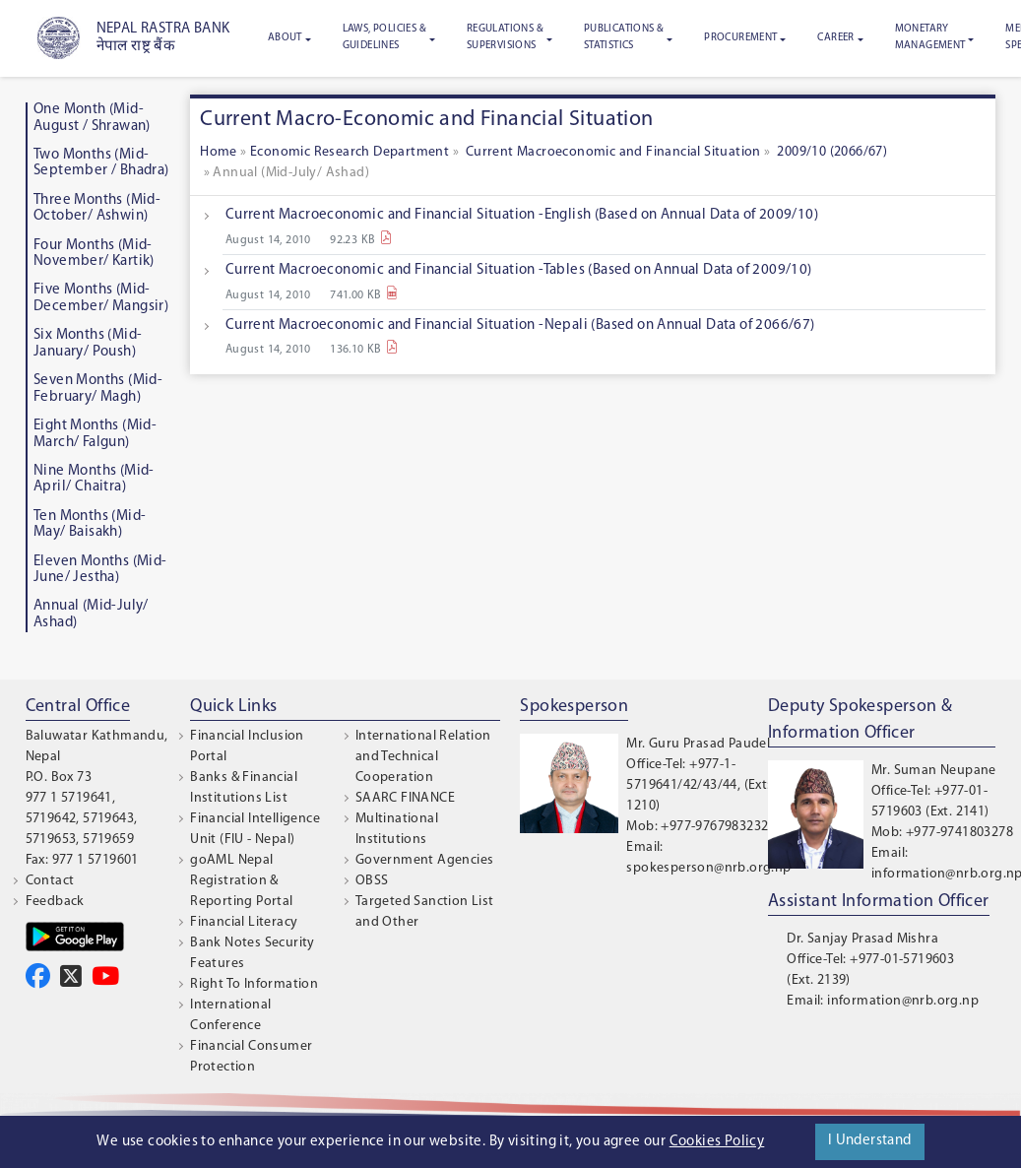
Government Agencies (424, 860)
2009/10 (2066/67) (832, 152)
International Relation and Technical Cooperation (423, 757)
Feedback (55, 901)
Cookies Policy (717, 1142)
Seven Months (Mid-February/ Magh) (97, 389)
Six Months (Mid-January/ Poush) (87, 343)
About (285, 37)
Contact (50, 881)
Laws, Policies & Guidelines (384, 37)
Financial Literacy (243, 922)
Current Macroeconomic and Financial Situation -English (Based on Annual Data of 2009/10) (521, 215)
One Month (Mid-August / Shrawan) (92, 118)
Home (220, 152)
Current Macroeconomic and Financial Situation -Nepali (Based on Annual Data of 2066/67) (520, 325)
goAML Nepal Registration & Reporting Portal (241, 881)
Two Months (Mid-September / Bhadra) (101, 163)
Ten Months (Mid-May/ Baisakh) (89, 525)
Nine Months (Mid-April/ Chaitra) (94, 479)
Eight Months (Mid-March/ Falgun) (95, 434)
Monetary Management (930, 37)
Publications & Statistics (624, 37)
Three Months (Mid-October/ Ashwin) (96, 209)
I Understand (870, 1141)
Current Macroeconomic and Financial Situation (611, 152)
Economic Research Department (349, 152)
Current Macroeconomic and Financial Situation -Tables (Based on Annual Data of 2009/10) (518, 270)
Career (835, 37)
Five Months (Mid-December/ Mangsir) (100, 298)
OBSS (372, 881)
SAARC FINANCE (405, 798)
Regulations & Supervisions (505, 37)
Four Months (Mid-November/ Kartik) (94, 254)
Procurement (740, 37)
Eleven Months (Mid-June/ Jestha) (100, 570)
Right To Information (254, 984)
